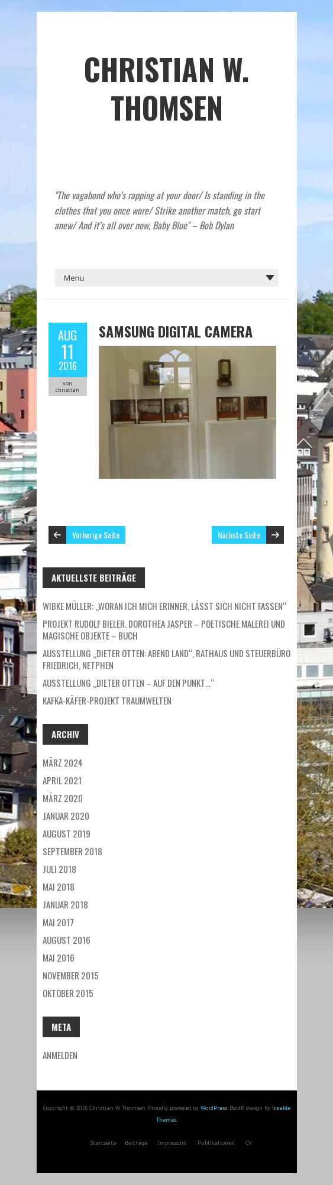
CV (248, 1143)
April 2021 (62, 780)
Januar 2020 (66, 815)
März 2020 (63, 797)
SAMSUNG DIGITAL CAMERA (176, 331)
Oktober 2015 (68, 992)
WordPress (214, 1108)
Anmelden (60, 1054)
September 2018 (72, 851)
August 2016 (66, 939)
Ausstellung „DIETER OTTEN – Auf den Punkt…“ (128, 682)
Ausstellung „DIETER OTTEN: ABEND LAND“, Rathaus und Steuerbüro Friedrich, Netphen (166, 659)
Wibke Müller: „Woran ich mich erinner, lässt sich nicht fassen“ (164, 605)
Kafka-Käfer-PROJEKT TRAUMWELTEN (107, 700)
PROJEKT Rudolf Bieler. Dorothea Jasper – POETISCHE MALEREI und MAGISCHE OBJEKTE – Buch (164, 629)
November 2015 (71, 975)
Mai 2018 (59, 886)
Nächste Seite (239, 534)
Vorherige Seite (95, 534)
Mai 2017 (58, 921)
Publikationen (216, 1143)
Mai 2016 (59, 957)
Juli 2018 (59, 868)
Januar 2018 (65, 904)
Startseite (103, 1143)
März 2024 (63, 762)
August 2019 (66, 833)
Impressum (172, 1143)
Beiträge (136, 1143)
